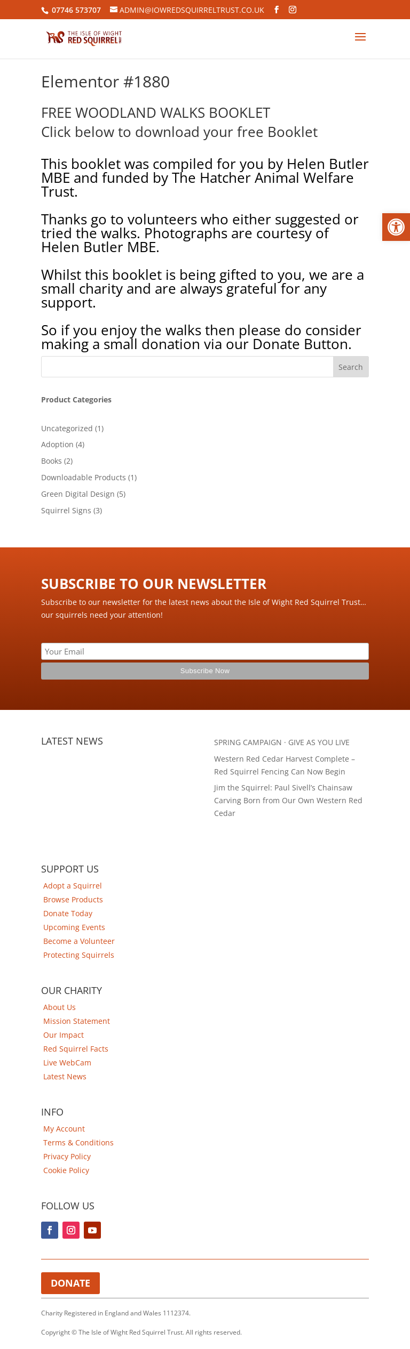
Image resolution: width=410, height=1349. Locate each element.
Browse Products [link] (73, 899)
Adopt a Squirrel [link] (72, 886)
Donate (70, 1283)
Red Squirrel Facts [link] (75, 1049)
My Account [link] (64, 1129)
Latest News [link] (64, 1076)
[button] (396, 227)
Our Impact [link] (63, 1035)
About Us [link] (59, 1007)
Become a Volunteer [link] (79, 941)
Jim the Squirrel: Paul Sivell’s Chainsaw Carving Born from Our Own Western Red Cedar (288, 800)
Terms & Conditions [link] (78, 1142)
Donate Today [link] (67, 913)
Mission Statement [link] (76, 1021)
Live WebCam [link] (67, 1062)
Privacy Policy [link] (67, 1156)
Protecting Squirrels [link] (78, 955)
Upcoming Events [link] (74, 927)
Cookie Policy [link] (66, 1170)
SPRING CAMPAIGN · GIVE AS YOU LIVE (282, 742)
